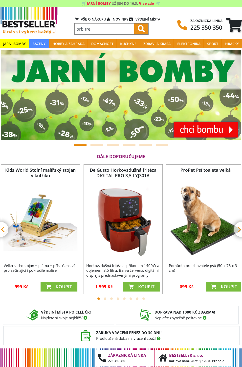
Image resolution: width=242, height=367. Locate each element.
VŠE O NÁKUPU (90, 19)
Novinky (117, 19)
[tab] (234, 24)
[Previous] (10, 94)
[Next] (231, 94)
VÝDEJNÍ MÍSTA (144, 19)
